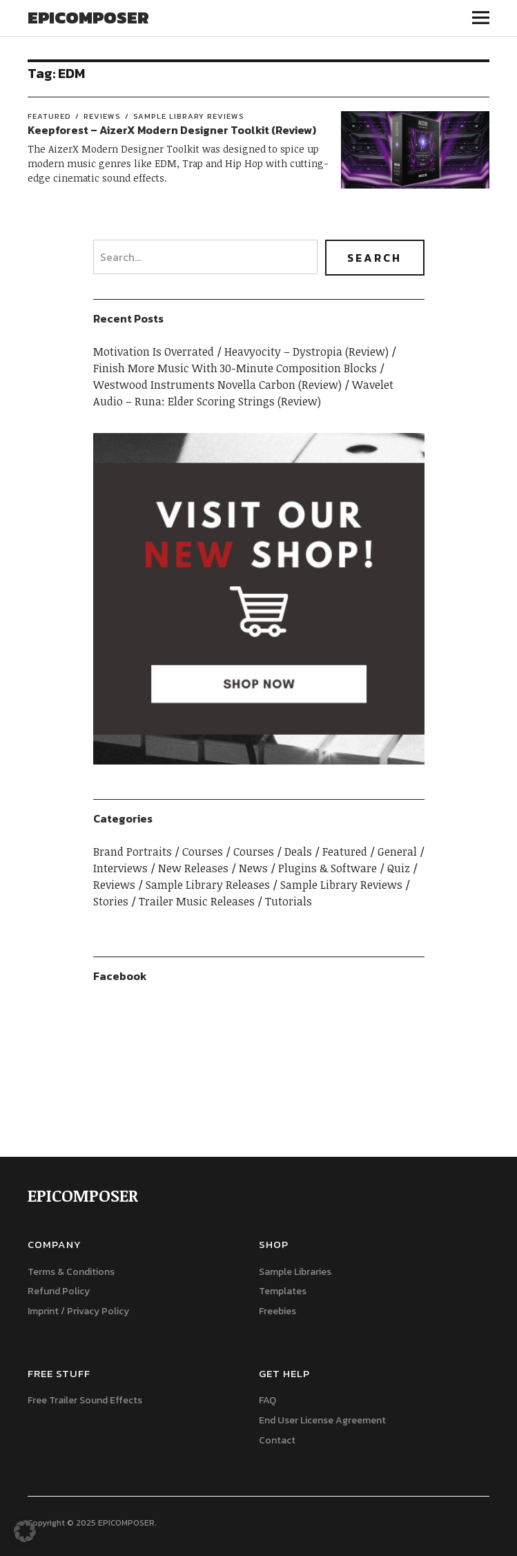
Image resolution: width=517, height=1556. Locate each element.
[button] (25, 1531)
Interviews (120, 868)
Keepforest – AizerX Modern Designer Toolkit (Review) (172, 130)
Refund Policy (59, 1291)
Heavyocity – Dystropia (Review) (306, 351)
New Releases (193, 868)
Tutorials (288, 901)
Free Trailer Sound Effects (85, 1400)
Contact (277, 1440)
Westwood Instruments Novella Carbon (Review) (217, 384)
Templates (282, 1291)
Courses (202, 851)
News (253, 868)
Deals (298, 851)
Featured (49, 116)
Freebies (277, 1311)
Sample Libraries (295, 1272)
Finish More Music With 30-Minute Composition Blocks (235, 368)
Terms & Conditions (71, 1272)
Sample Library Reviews (188, 116)
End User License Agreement (322, 1420)
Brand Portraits (132, 851)
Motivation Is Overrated (153, 351)
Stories (110, 901)
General (397, 851)
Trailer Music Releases (197, 901)
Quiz (398, 868)
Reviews (102, 116)
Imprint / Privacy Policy (78, 1311)
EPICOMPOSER (88, 17)
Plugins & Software (327, 868)
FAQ (267, 1400)
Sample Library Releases (208, 884)
